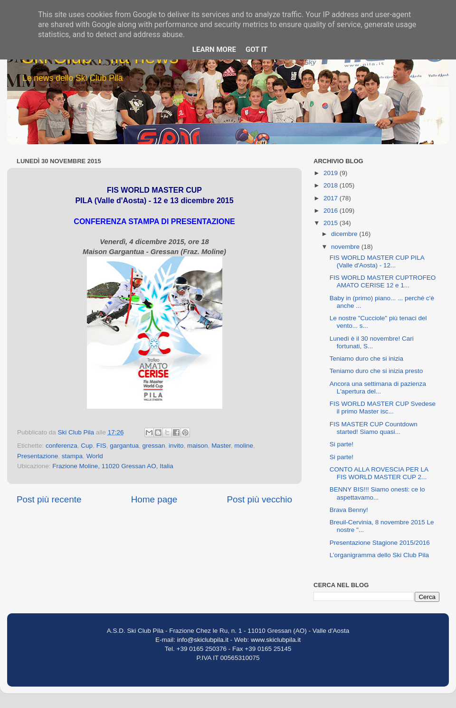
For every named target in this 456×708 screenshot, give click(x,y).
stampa (72, 456)
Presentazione (37, 456)
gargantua (124, 445)
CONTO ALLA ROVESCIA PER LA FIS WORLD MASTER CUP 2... (379, 473)
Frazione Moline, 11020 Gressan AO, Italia (112, 466)
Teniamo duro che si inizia (366, 358)
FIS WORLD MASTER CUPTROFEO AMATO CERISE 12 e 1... (383, 281)
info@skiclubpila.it (202, 639)
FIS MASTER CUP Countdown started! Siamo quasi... (374, 428)
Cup (87, 445)
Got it (256, 49)
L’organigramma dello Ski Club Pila (379, 555)
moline (243, 445)
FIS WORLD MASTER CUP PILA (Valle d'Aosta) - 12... (377, 261)
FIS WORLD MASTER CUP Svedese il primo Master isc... (383, 407)
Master (221, 445)
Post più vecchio (259, 499)
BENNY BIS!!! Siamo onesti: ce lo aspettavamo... (377, 493)
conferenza (61, 445)
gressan (153, 445)
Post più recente (49, 499)
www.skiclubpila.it (276, 639)
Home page (154, 499)
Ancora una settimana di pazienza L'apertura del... (378, 387)
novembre (346, 246)
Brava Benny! (349, 509)
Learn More (214, 49)
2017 (331, 198)
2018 (331, 185)
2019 (331, 173)
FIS (101, 445)
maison (197, 445)
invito (176, 445)
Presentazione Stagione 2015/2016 (380, 542)
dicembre (345, 233)
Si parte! (341, 444)
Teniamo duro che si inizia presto (376, 370)
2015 (331, 222)
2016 (331, 210)
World (94, 456)
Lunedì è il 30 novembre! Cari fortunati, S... (372, 342)
